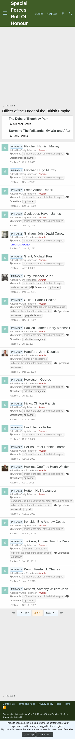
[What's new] (63, 13)
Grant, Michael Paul (38, 256)
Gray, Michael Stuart (39, 276)
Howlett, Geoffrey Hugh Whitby (46, 467)
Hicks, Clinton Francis (39, 403)
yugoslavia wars (33, 315)
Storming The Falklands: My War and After (40, 130)
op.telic (28, 509)
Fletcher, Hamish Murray (41, 146)
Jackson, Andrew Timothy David (47, 541)
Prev (24, 612)
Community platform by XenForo (31, 714)
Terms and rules (26, 703)
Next (50, 612)
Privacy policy (45, 703)
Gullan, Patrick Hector (40, 300)
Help (58, 703)
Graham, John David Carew (44, 233)
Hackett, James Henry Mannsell (47, 328)
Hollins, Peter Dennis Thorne (45, 447)
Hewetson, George (37, 379)
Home (67, 703)
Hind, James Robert (38, 427)
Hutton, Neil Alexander (40, 490)
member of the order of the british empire (44, 307)
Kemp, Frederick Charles (42, 569)
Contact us (9, 703)
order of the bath (19, 287)
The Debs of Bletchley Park (28, 118)
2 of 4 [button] (37, 612)
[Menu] (5, 13)
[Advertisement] (37, 66)
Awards (43, 150)
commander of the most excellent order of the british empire (41, 501)
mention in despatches (35, 359)
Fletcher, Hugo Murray (40, 170)
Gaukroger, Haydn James (42, 214)
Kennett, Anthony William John (46, 589)
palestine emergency (34, 339)
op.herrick (16, 509)
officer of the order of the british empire (43, 153)
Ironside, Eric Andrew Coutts (44, 521)
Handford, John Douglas (41, 352)
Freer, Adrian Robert (38, 190)
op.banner (29, 158)
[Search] (70, 13)
